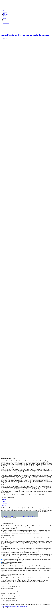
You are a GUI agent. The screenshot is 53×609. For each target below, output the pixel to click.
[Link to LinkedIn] (5, 499)
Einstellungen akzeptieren (6, 606)
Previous (2, 38)
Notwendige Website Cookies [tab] (7, 535)
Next (5, 38)
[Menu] (6, 23)
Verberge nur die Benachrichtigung (19, 606)
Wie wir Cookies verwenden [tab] (7, 523)
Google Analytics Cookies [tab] (6, 563)
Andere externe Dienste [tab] (6, 575)
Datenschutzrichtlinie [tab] (5, 601)
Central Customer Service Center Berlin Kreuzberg (25, 35)
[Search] (4, 18)
